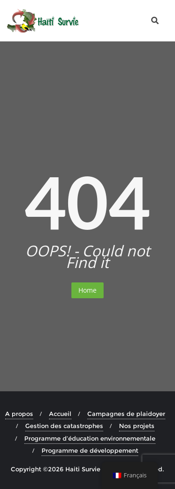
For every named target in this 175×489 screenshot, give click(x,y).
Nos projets (136, 425)
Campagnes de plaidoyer (126, 413)
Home (87, 290)
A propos (19, 413)
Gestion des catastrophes (64, 425)
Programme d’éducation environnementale (89, 438)
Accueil (60, 413)
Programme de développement (90, 450)
